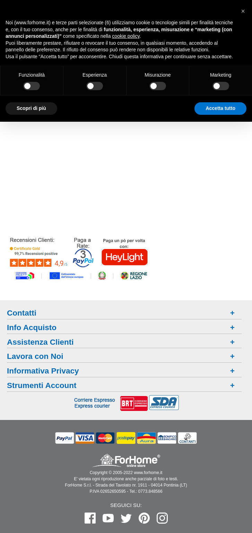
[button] (243, 11)
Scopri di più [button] (31, 108)
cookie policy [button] (125, 36)
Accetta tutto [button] (220, 108)
